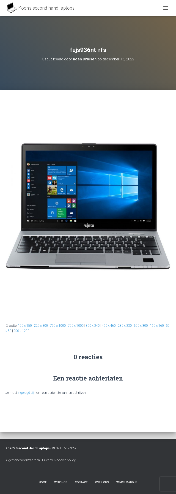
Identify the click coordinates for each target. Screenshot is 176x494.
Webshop (60, 482)
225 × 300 (41, 325)
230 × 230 (125, 325)
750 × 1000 (58, 325)
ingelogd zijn (27, 392)
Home (43, 482)
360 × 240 (93, 325)
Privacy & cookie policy (59, 460)
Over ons (102, 482)
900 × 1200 (21, 331)
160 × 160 (157, 325)
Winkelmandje (126, 482)
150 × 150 (25, 325)
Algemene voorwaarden (23, 460)
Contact (81, 482)
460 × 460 (109, 325)
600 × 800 (141, 325)
